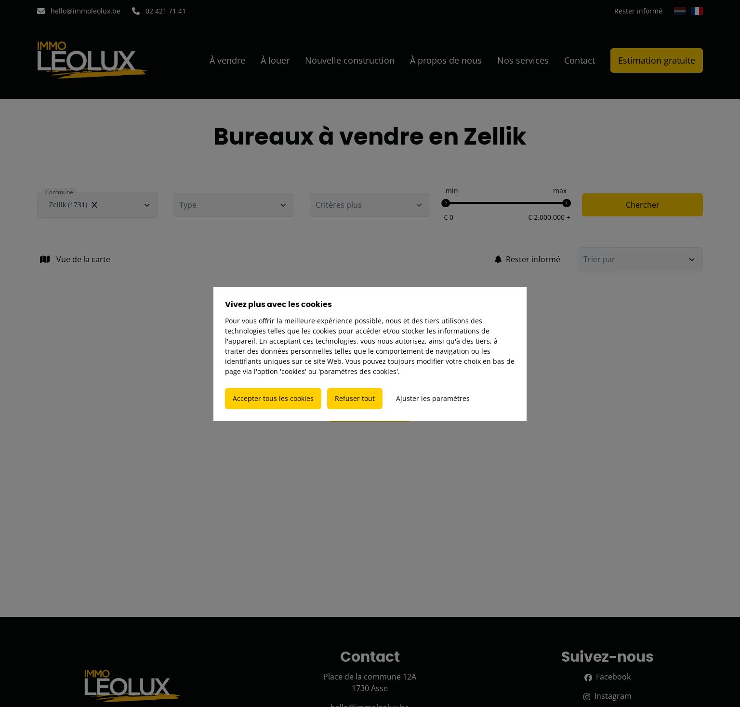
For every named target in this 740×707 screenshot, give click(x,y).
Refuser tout (355, 398)
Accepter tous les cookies (273, 398)
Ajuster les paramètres (433, 398)
